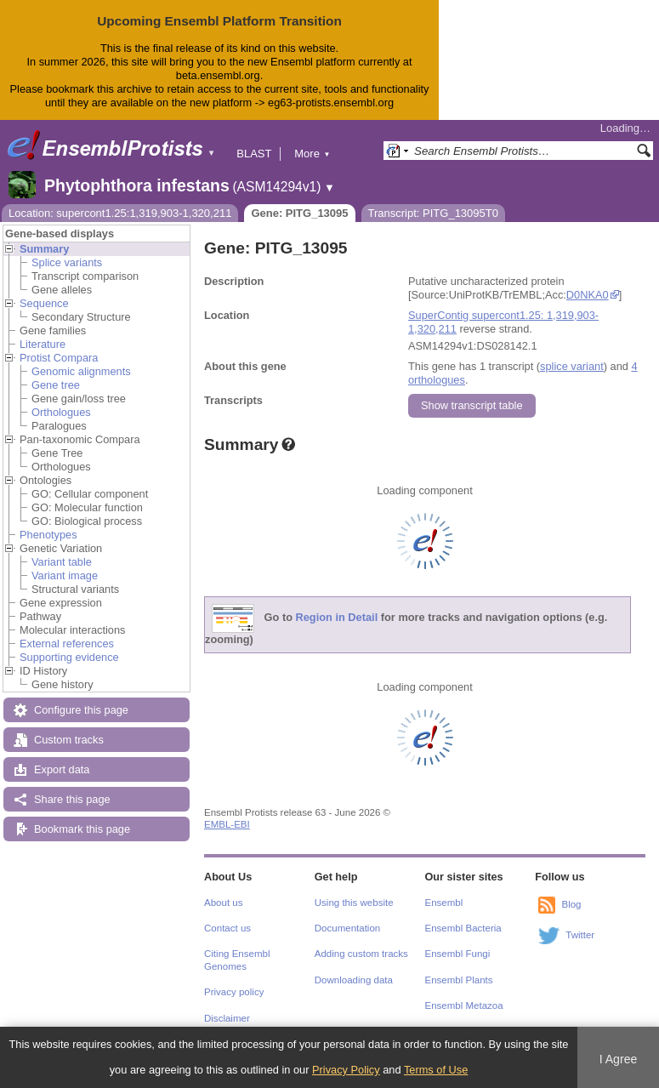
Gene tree (55, 385)
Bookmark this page (82, 829)
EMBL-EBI (227, 824)
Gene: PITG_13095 (299, 213)
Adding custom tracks (361, 953)
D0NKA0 (587, 294)
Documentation (347, 928)
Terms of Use (436, 1069)
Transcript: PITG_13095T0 (433, 213)
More (312, 153)
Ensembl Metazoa (464, 1005)
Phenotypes (48, 534)
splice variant (572, 366)
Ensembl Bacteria (463, 928)
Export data (61, 769)
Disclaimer (227, 1018)
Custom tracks (69, 739)
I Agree (618, 1059)
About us (223, 902)
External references (67, 643)
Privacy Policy (346, 1069)
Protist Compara (59, 357)
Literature (42, 344)
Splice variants (66, 262)
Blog (571, 904)
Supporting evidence (69, 657)
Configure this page (81, 709)
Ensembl (444, 902)
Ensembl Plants (459, 980)
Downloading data (354, 980)
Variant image (64, 575)
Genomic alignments (81, 371)
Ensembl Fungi (458, 953)
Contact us (227, 928)
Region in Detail (337, 617)
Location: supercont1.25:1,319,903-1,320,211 (120, 213)
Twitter (579, 935)
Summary (44, 248)
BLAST (253, 153)
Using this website (354, 902)
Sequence (44, 303)
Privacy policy (234, 992)
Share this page (72, 799)
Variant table (61, 561)
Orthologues (61, 412)
